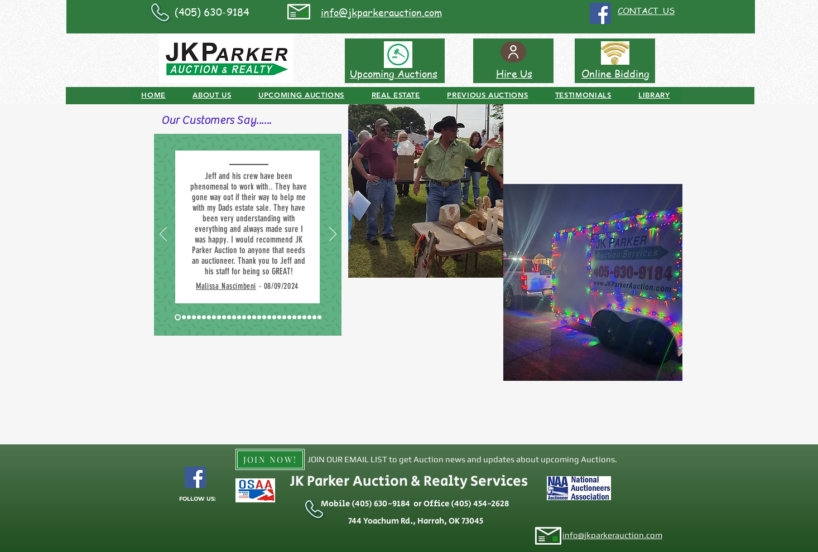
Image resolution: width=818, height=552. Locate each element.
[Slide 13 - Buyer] (239, 317)
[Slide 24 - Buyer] (289, 317)
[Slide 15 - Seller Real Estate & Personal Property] (249, 317)
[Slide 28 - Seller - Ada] (309, 317)
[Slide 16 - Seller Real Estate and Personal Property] (254, 317)
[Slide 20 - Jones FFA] (269, 317)
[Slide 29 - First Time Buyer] (314, 317)
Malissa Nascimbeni (226, 286)
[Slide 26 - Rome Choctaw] (299, 317)
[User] (513, 51)
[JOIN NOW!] (270, 459)
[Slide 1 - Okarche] (178, 317)
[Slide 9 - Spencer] (219, 317)
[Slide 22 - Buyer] (279, 317)
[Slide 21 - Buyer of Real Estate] (274, 317)
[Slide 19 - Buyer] (264, 317)
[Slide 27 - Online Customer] (304, 317)
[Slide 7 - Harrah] (209, 317)
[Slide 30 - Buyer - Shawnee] (319, 317)
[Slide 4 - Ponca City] (194, 317)
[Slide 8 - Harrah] (214, 317)
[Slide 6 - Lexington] (204, 317)
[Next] (332, 235)
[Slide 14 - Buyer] (244, 317)
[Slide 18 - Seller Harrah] (259, 317)
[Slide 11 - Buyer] (229, 317)
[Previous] (163, 235)
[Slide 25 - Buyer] (294, 317)
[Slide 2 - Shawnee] (184, 317)
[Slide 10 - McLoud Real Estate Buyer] (224, 317)
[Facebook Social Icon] (600, 13)
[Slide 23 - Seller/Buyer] (284, 317)
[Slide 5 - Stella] (199, 317)
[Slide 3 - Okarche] (189, 317)
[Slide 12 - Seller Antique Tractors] (234, 317)
